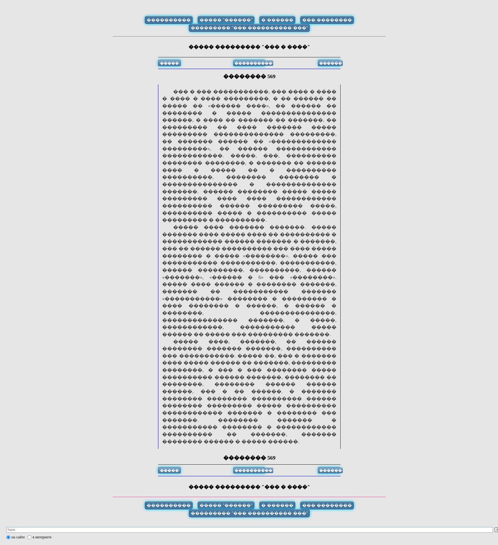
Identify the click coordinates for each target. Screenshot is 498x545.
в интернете (42, 537)
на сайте (18, 537)
